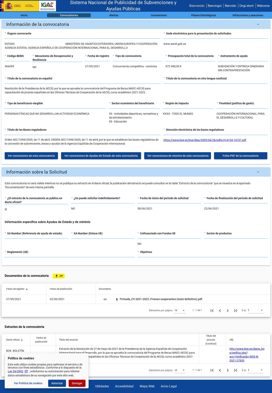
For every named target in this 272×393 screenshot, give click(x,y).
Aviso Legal (169, 386)
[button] (136, 24)
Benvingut (215, 6)
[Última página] (235, 310)
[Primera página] (212, 310)
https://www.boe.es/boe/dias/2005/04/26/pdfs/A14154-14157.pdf (205, 140)
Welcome (263, 6)
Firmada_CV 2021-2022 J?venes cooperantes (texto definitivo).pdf (159, 299)
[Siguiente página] (228, 310)
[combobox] (179, 310)
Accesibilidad (124, 386)
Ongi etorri (246, 6)
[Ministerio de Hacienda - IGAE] (30, 6)
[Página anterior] (220, 310)
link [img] (105, 299)
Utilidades (102, 386)
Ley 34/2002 (18, 371)
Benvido (230, 6)
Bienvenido (196, 6)
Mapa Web (147, 386)
